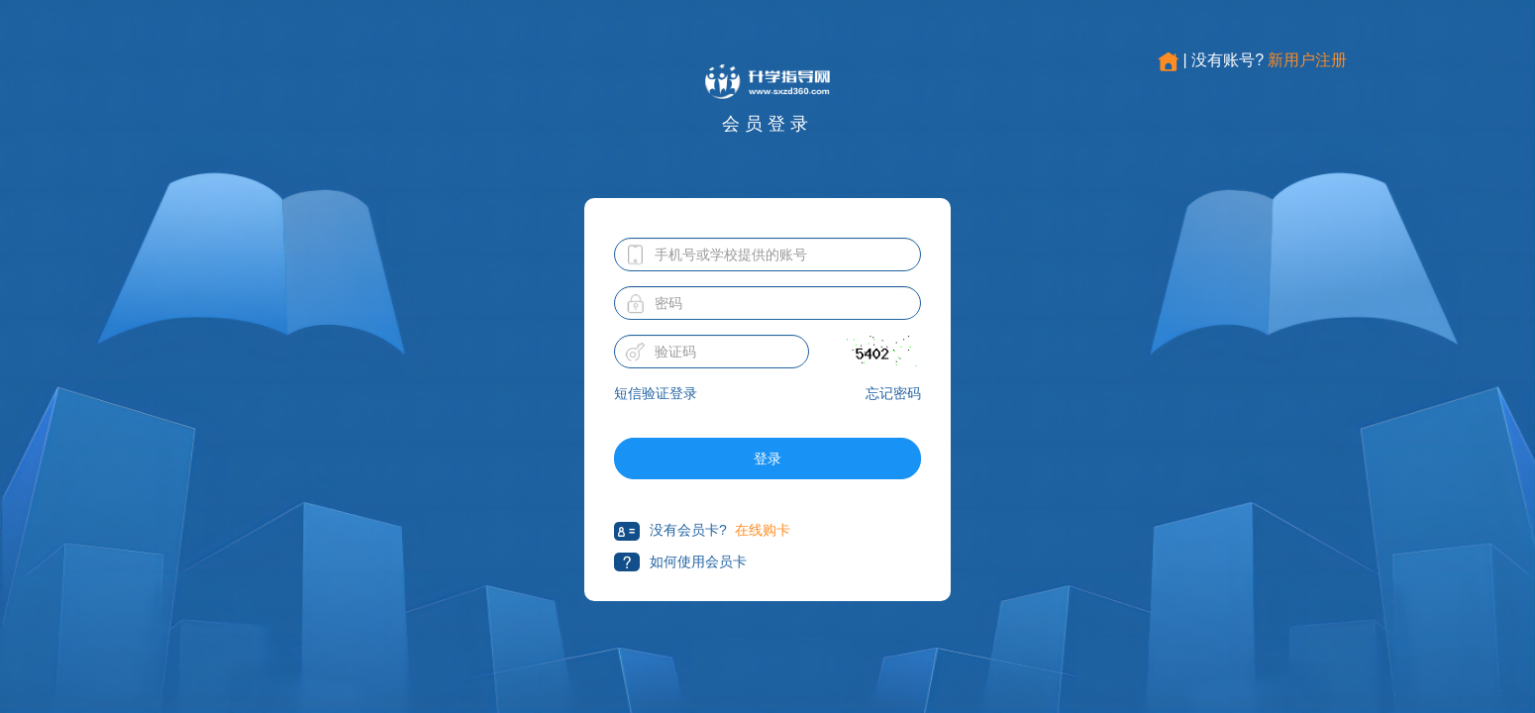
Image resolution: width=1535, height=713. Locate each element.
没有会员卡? (670, 531)
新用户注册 (1307, 59)
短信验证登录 (655, 393)
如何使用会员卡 (680, 562)
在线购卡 (762, 530)
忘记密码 (893, 393)
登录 (767, 458)
